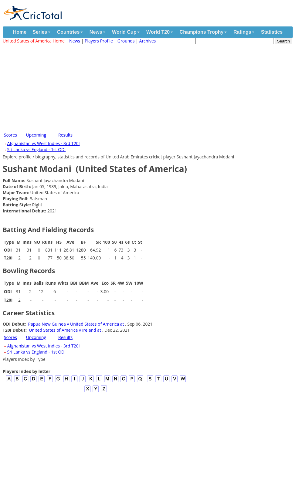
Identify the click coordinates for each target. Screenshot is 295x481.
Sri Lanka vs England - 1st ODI (36, 149)
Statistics (272, 32)
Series (39, 32)
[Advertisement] (147, 86)
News (96, 32)
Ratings (242, 32)
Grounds (126, 41)
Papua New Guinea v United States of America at (76, 324)
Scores (10, 135)
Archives (147, 41)
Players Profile (99, 41)
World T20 (158, 32)
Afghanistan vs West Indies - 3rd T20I (43, 143)
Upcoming (36, 135)
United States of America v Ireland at (65, 330)
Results (65, 135)
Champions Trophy (202, 32)
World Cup (124, 32)
